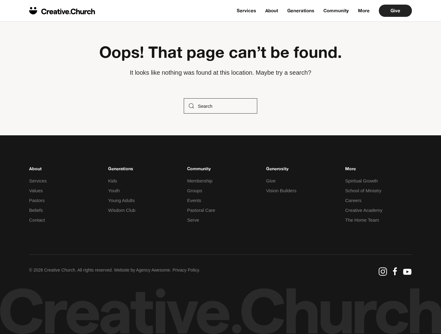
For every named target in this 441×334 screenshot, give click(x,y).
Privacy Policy (185, 270)
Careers (353, 200)
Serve (193, 220)
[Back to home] (62, 10)
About (271, 10)
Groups (194, 190)
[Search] (220, 106)
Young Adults (121, 200)
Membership (200, 180)
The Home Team (362, 220)
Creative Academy (364, 210)
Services (246, 10)
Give (395, 10)
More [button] (364, 10)
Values (36, 190)
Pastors (37, 200)
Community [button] (336, 10)
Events (194, 200)
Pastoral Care (201, 210)
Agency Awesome (153, 270)
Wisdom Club (121, 210)
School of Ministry (363, 190)
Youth (114, 190)
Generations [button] (300, 10)
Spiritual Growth (361, 180)
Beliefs (36, 210)
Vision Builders (281, 190)
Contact (37, 220)
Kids (112, 180)
